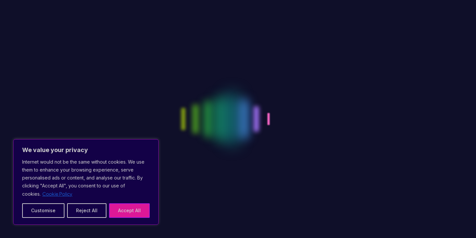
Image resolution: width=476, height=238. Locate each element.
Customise (43, 210)
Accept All (129, 210)
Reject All (87, 210)
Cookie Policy (57, 194)
